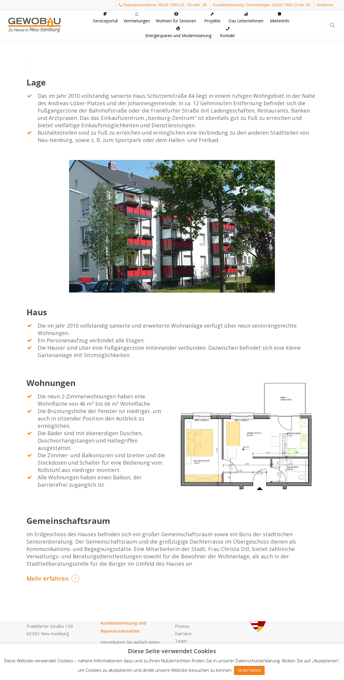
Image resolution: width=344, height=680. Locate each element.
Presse (182, 626)
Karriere (183, 633)
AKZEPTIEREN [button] (249, 670)
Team (181, 641)
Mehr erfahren (47, 578)
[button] (222, 21)
